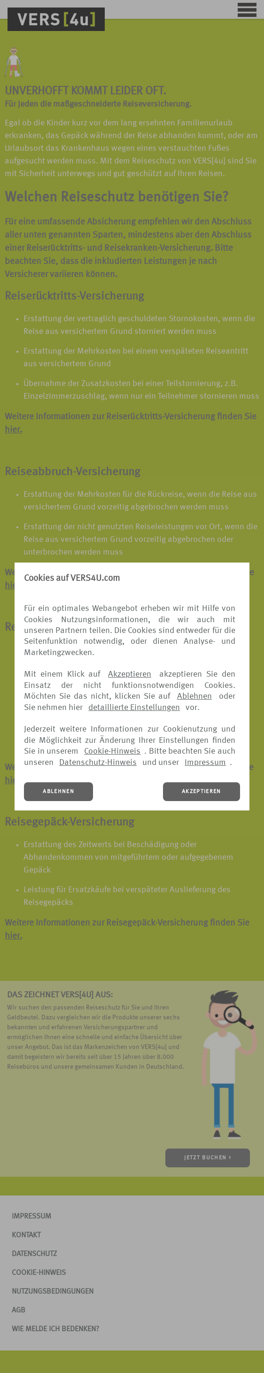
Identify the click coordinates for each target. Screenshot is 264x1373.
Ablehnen (194, 696)
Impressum (205, 762)
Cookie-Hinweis (112, 751)
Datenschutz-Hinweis (98, 762)
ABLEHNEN (58, 791)
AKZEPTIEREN (201, 791)
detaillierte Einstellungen (134, 707)
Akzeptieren (129, 674)
